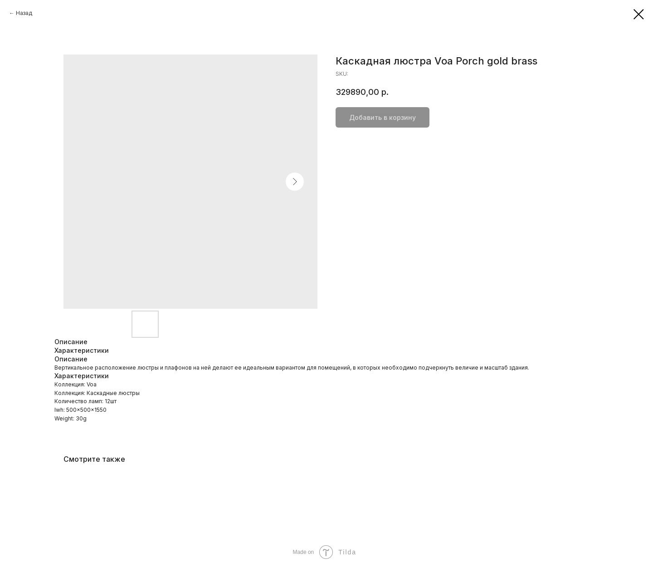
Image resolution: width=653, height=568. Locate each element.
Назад (24, 13)
